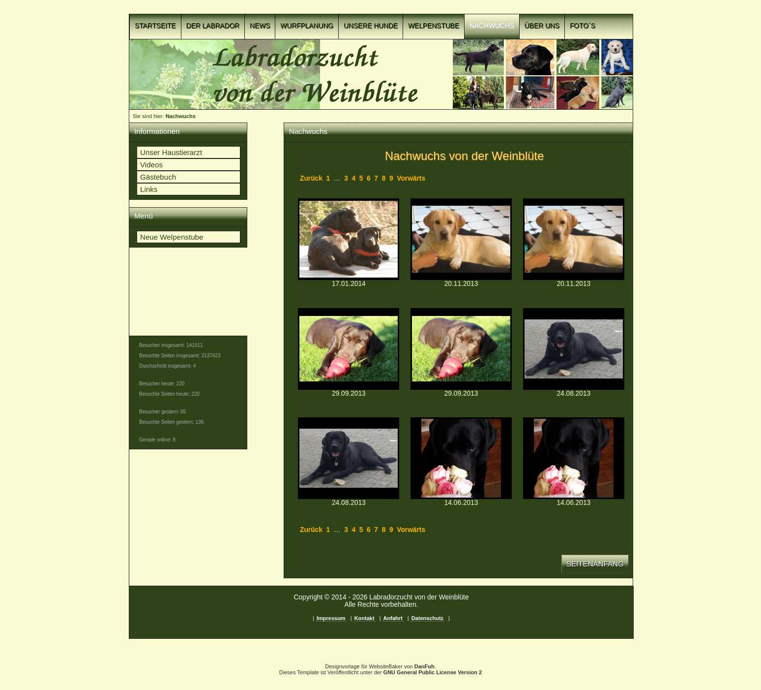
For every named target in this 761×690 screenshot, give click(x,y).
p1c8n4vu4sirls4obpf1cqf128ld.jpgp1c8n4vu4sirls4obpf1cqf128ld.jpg (573, 349)
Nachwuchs (491, 26)
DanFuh (424, 666)
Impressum (331, 618)
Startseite (155, 26)
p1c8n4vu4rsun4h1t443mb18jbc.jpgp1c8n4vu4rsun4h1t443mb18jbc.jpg (461, 458)
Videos (151, 164)
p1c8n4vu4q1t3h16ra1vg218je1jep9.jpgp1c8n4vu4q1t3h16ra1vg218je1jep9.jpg (461, 239)
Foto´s (582, 26)
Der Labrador (213, 26)
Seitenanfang (595, 564)
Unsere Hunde (371, 26)
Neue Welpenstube (171, 237)
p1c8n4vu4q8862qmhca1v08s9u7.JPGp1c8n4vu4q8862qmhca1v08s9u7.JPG (348, 349)
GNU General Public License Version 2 (432, 672)
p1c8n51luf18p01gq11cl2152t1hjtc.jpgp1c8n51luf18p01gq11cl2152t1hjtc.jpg (573, 458)
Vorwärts (411, 178)
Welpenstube (433, 26)
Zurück (311, 178)
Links (148, 189)
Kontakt (364, 618)
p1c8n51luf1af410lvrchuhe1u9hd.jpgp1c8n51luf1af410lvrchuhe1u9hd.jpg (348, 458)
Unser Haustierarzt (171, 152)
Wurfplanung (306, 26)
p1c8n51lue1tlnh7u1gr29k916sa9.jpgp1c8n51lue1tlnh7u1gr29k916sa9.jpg (573, 239)
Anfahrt (393, 618)
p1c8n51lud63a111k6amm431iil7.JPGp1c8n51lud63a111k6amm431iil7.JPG (461, 349)
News (260, 26)
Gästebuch (158, 177)
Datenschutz (427, 618)
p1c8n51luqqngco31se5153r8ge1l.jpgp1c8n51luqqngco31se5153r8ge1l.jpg (348, 239)
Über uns (542, 26)
